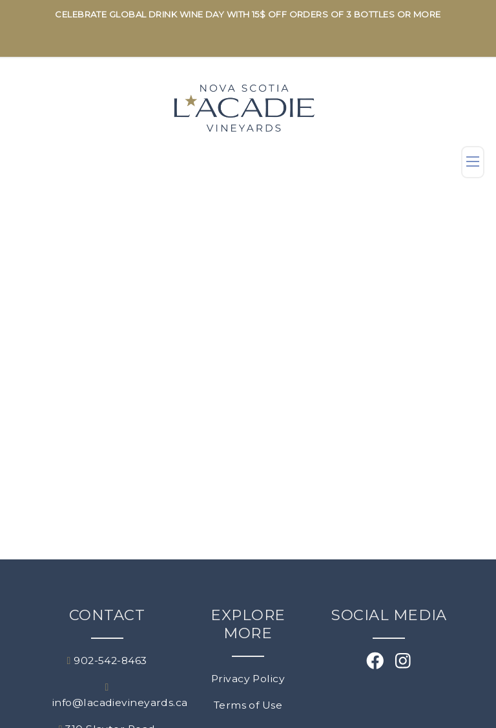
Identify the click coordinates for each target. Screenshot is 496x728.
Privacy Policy (248, 678)
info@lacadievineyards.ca (107, 695)
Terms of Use (248, 705)
